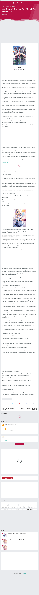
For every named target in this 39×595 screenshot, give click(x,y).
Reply (6, 452)
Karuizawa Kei (22, 524)
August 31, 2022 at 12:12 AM (13, 443)
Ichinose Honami (12, 524)
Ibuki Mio (3, 524)
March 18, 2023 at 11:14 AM (14, 456)
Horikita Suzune (32, 522)
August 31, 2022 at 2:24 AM (12, 448)
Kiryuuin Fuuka (32, 524)
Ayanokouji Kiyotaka (14, 522)
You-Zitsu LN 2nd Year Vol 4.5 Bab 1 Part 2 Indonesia (18, 559)
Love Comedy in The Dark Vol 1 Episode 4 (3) (9, 428)
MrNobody (7, 456)
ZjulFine (6, 443)
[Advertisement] (19, 33)
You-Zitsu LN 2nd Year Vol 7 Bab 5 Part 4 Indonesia (29, 428)
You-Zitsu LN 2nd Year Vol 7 (7, 417)
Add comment (19, 463)
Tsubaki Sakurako (30, 529)
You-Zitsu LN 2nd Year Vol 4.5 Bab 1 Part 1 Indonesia (18, 565)
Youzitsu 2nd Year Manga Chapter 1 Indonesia (17, 553)
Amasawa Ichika (4, 522)
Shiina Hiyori (6, 529)
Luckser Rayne (24, 593)
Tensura (17, 529)
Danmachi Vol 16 (23, 522)
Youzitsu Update (19, 3)
